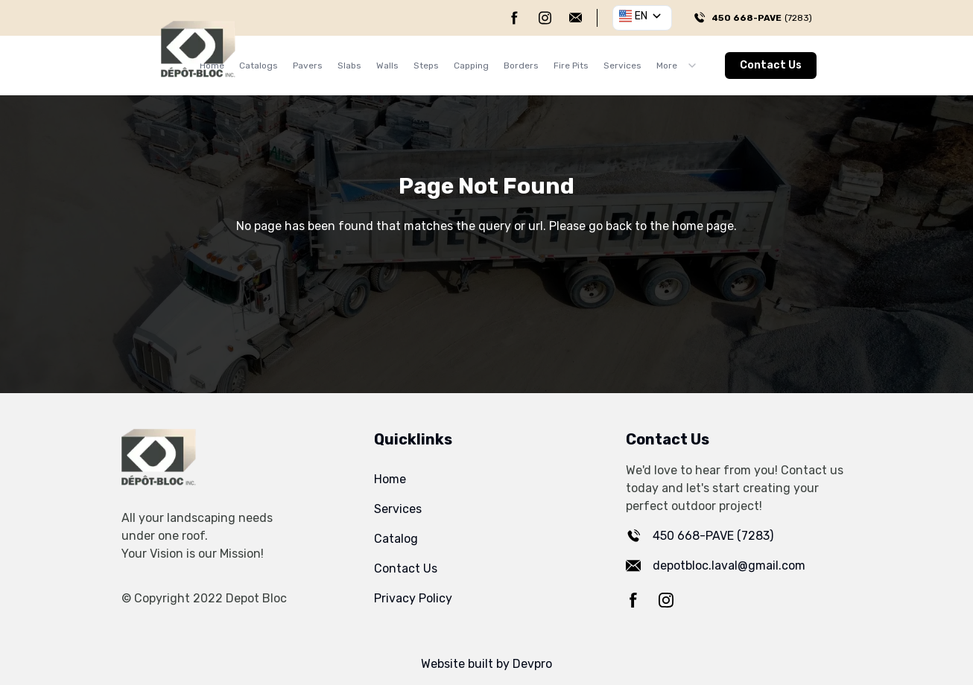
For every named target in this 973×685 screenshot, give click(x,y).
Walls (387, 65)
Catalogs (258, 65)
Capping (471, 65)
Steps (426, 65)
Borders (521, 65)
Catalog (396, 539)
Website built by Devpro (486, 664)
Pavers (308, 65)
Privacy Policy (413, 598)
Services (622, 65)
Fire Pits (571, 65)
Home (390, 479)
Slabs (349, 65)
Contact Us (771, 65)
